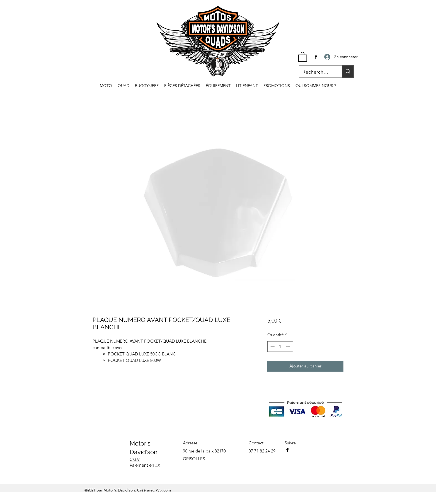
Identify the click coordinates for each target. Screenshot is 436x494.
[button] (302, 56)
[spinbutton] (280, 347)
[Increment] (288, 347)
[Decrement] (272, 347)
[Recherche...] (316, 72)
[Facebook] (316, 57)
